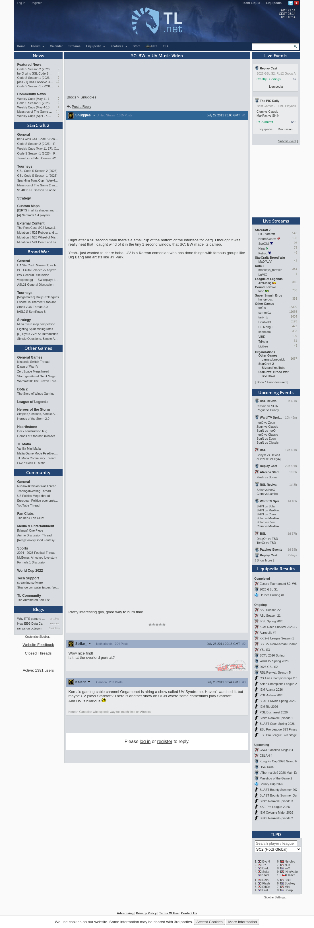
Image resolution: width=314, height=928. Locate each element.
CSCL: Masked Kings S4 (276, 750)
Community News (31, 94)
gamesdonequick (273, 359)
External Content (31, 223)
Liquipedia (274, 3)
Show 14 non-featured (271, 382)
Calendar (56, 46)
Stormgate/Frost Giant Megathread (38, 376)
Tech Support (28, 578)
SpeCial (264, 243)
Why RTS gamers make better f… (32, 618)
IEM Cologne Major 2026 (276, 812)
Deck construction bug (32, 431)
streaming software (30, 582)
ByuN (266, 861)
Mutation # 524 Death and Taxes (38, 242)
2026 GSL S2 (269, 666)
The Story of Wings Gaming (36, 393)
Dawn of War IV (27, 366)
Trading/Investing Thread (34, 491)
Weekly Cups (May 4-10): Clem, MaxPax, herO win (35, 107)
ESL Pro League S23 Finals (278, 729)
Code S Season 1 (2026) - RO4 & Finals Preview (35, 77)
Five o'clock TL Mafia (31, 463)
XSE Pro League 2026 (275, 806)
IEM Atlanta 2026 (271, 689)
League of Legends (32, 402)
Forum (38, 46)
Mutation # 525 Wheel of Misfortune (38, 237)
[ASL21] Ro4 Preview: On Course (35, 82)
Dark (265, 868)
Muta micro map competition (36, 324)
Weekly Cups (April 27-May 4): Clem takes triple (35, 116)
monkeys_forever (270, 269)
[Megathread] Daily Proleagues (38, 297)
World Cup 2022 (30, 571)
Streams (74, 46)
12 (57, 81)
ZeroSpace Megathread (33, 371)
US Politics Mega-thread (33, 495)
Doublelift (265, 322)
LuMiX (263, 274)
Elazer (290, 875)
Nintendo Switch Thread (33, 361)
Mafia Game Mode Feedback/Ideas (38, 453)
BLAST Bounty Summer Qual (279, 795)
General (23, 135)
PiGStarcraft (265, 122)
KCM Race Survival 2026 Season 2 (283, 627)
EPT (151, 46)
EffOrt (266, 886)
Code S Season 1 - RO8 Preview (35, 86)
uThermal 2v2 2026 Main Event (281, 772)
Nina (262, 248)
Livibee (263, 346)
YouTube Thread (28, 505)
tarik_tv (263, 317)
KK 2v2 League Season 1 (277, 638)
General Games (29, 357)
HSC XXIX (267, 767)
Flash (266, 883)
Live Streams (276, 221)
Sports (22, 548)
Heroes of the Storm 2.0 (33, 418)
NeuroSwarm (267, 238)
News (38, 55)
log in (145, 741)
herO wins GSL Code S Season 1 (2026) (35, 73)
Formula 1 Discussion (31, 562)
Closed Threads (38, 653)
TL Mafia (24, 444)
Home (21, 46)
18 (57, 111)
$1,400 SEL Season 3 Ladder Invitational (38, 190)
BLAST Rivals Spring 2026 (278, 701)
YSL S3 (265, 649)
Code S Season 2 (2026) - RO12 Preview (35, 69)
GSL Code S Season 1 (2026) (37, 175)
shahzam (265, 332)
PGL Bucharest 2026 (274, 712)
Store (137, 46)
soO (287, 868)
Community (38, 472)
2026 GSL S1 (269, 589)
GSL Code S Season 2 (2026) (37, 170)
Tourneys (24, 166)
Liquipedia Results (276, 568)
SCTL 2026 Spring (272, 655)
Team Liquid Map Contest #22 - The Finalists (38, 158)
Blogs (38, 609)
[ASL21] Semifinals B (31, 311)
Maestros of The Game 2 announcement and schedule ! (35, 111)
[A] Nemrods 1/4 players (33, 215)
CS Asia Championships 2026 (280, 678)
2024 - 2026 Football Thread (36, 552)
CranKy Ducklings (269, 79)
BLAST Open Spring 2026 (277, 723)
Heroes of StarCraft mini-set (36, 436)
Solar (265, 871)
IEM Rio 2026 (269, 706)
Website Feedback (38, 645)
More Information (242, 922)
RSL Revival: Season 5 (275, 672)
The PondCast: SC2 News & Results (38, 227)
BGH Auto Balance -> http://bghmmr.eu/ (38, 270)
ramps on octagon (29, 628)
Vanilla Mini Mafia (29, 448)
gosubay (54, 618)
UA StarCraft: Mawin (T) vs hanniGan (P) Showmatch (38, 265)
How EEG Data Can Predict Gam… (32, 623)
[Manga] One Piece (30, 530)
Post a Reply (78, 107)
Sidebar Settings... (276, 897)
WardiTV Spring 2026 (274, 661)
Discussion (285, 129)
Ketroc (263, 253)
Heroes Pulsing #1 (272, 595)
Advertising (125, 913)
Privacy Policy (146, 913)
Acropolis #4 (268, 632)
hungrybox (266, 299)
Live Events (275, 55)
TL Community (29, 596)
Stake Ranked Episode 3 (276, 801)
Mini (287, 886)
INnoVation (292, 871)
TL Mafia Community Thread (36, 458)
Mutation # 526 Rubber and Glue (38, 232)
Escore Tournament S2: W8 (278, 583)
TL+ (165, 46)
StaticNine (54, 628)
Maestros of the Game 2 (276, 778)
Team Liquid (251, 3)
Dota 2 (22, 389)
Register (36, 3)
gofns (262, 307)
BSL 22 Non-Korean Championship (283, 644)
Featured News (29, 65)
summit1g (265, 312)
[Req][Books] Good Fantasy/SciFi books (38, 540)
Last (265, 890)
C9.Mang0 (265, 327)
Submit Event (287, 141)
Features (119, 46)
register (164, 741)
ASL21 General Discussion (35, 284)
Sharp (289, 890)
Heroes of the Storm (33, 409)
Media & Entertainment (35, 526)
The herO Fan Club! (30, 518)
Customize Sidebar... (38, 636)
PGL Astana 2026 (271, 695)
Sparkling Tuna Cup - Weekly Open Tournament (38, 180)
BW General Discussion (33, 275)
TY (264, 865)
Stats (265, 875)
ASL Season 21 (270, 615)
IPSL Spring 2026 (271, 621)
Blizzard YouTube (274, 367)
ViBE (262, 336)
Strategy (24, 198)
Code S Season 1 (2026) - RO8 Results (35, 103)
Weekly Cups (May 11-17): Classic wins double (35, 98)
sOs (287, 865)
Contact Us (189, 913)
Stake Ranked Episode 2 (276, 818)
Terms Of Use (169, 913)
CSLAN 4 (266, 755)
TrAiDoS (54, 623)
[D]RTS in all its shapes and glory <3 (38, 210)
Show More (264, 560)
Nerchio (290, 861)
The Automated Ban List (33, 600)
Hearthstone (27, 427)
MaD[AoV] (265, 261)
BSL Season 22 (270, 610)
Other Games (38, 348)
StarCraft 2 (38, 125)
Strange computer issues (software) (38, 587)
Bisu (288, 880)
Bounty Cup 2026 (271, 784)
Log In (21, 3)
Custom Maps (28, 206)
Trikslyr (263, 341)
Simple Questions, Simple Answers (38, 338)
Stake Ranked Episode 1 (276, 718)
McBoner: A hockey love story (37, 557)
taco (261, 291)
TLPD (276, 834)
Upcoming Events (276, 392)
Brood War (38, 251)
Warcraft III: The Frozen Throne (38, 381)
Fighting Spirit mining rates (35, 329)
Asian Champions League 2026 (281, 684)
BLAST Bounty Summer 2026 (279, 789)
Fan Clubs (25, 514)
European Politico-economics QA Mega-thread (38, 500)
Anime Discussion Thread (34, 535)
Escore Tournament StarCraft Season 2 (38, 302)
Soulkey (290, 883)
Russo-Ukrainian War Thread (36, 486)
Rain (265, 880)
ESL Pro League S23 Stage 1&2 (281, 735)
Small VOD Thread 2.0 (32, 306)
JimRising (265, 283)
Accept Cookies (209, 922)
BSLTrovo (268, 376)
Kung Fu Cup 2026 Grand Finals (281, 761)
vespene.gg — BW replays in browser (38, 279)
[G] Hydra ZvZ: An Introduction (37, 334)
